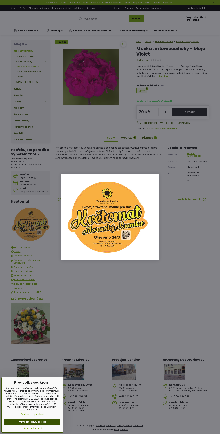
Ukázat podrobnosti (32, 428)
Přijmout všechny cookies (32, 422)
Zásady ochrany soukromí (32, 414)
